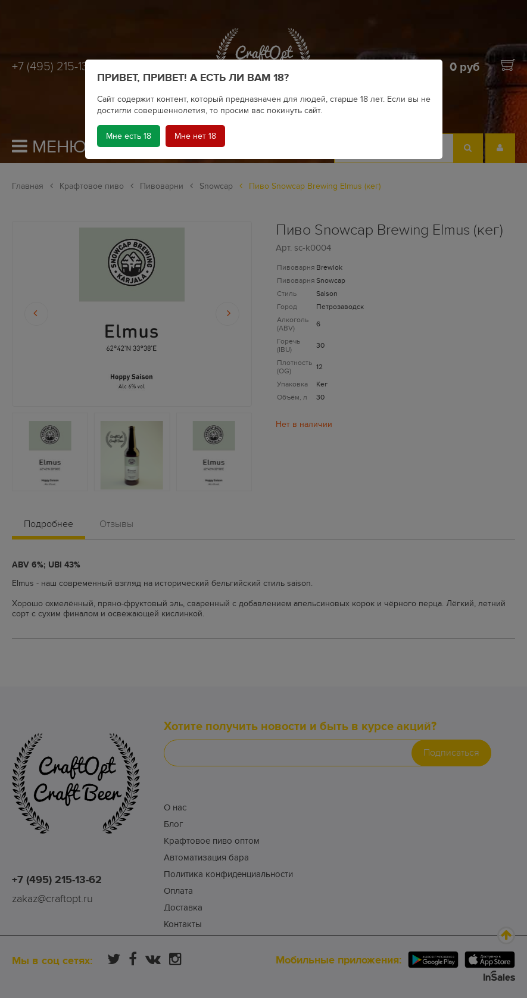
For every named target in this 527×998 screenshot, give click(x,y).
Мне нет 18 (195, 136)
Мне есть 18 (128, 136)
